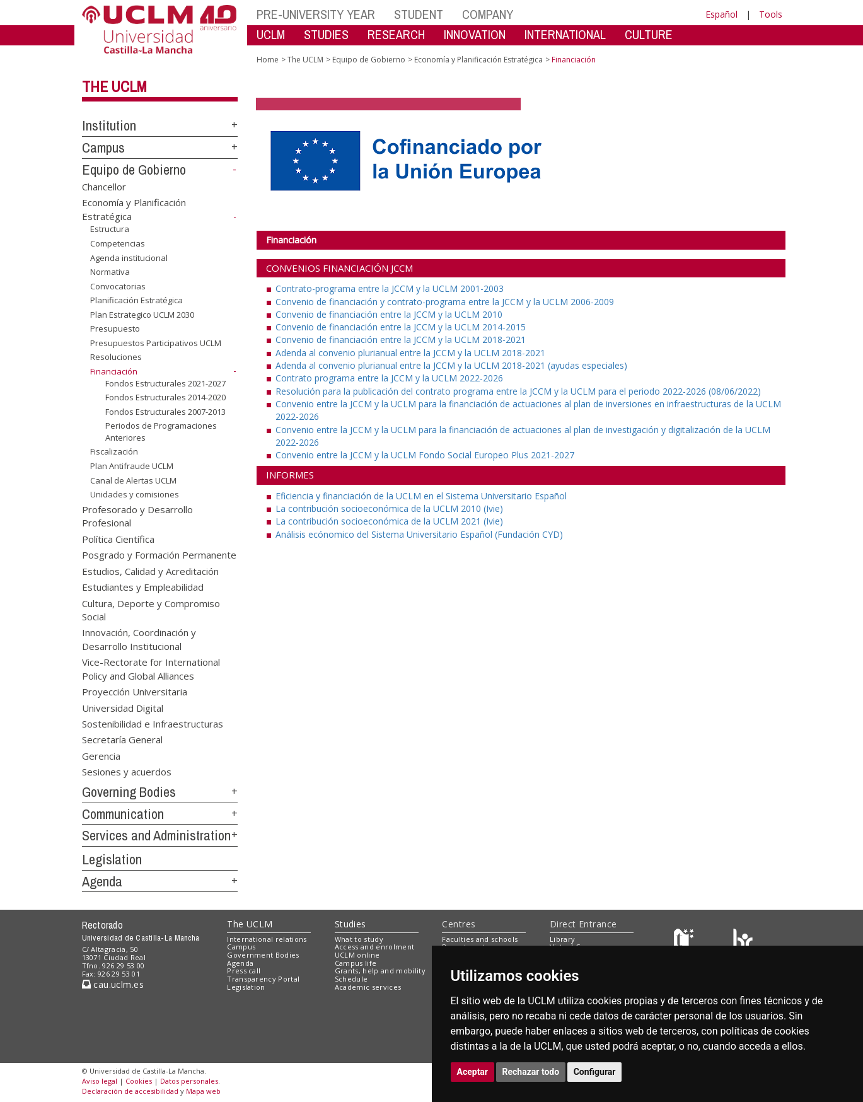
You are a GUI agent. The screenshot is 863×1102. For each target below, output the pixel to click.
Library (562, 939)
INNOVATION (475, 34)
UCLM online (357, 955)
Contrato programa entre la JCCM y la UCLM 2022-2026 (389, 378)
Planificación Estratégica (136, 300)
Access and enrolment (375, 946)
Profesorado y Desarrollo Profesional (137, 516)
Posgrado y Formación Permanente (159, 554)
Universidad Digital (122, 707)
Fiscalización (114, 451)
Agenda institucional (129, 257)
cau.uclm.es (113, 984)
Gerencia (101, 755)
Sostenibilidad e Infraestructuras (152, 723)
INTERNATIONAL (565, 34)
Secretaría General (122, 739)
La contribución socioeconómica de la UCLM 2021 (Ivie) (389, 521)
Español (721, 14)
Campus (103, 147)
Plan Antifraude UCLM (131, 466)
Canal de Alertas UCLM (133, 479)
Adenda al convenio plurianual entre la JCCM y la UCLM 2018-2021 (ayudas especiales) (451, 365)
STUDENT (418, 14)
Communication (123, 813)
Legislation (112, 859)
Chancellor (104, 186)
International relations (267, 939)
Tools (770, 14)
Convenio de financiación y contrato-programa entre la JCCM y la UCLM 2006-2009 (444, 302)
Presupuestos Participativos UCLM (155, 343)
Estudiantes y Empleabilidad (143, 587)
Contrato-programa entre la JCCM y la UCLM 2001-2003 (389, 288)
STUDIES (326, 34)
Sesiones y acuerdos (126, 771)
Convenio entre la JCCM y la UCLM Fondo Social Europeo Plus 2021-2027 (424, 455)
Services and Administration (156, 835)
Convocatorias (118, 286)
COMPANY (487, 14)
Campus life (356, 963)
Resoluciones (116, 356)
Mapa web (203, 1091)
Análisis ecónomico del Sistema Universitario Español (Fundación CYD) (419, 534)
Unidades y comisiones (134, 494)
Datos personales (189, 1081)
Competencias (117, 243)
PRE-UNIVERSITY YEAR (316, 14)
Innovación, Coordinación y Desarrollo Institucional (139, 639)
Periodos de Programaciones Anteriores (161, 431)
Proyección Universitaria (134, 691)
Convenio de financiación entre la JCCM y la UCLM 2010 (388, 314)
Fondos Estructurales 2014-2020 (165, 397)
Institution (109, 125)
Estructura (109, 229)
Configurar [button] (595, 1072)
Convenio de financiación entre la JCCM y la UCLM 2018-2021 (400, 339)
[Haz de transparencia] (685, 942)
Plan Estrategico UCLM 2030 (142, 314)
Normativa (110, 271)
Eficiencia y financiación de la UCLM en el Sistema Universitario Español (421, 496)
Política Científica (118, 538)
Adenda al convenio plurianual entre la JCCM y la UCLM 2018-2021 (410, 353)
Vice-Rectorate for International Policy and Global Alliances (151, 669)
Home (268, 59)
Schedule (351, 978)
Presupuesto (115, 328)
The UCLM (114, 86)
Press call (243, 970)
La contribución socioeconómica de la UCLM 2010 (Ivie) (389, 508)
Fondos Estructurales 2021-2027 (165, 382)
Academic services (368, 987)
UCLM (271, 34)
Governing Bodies (129, 791)
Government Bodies (263, 955)
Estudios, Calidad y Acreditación (150, 570)
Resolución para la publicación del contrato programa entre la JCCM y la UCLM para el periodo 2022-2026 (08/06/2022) (518, 391)
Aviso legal (99, 1081)
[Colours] (743, 942)
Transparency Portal (263, 978)
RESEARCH (396, 34)
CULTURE (649, 34)
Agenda (102, 881)
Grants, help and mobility (380, 970)
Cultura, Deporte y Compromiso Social (151, 609)
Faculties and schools (480, 939)
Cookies (138, 1081)
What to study (359, 939)
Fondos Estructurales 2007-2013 (165, 411)
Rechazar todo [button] (531, 1072)
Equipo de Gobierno (134, 169)
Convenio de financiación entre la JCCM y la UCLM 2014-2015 (400, 327)
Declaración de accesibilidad (130, 1091)
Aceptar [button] (473, 1072)
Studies (350, 924)
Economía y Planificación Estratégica (478, 59)
